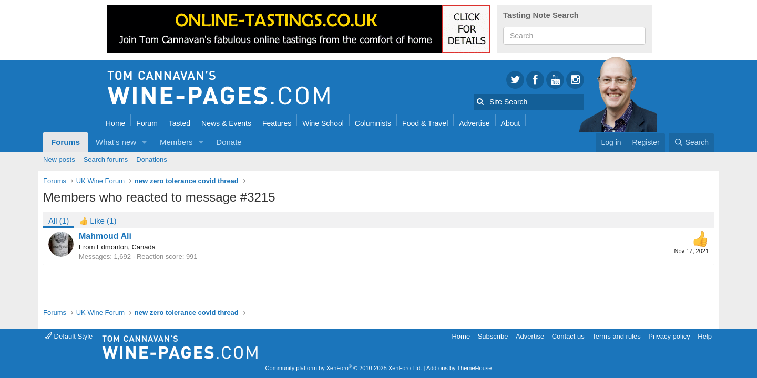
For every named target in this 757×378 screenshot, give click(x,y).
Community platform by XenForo (343, 368)
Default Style (69, 336)
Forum (146, 123)
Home (115, 123)
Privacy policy (669, 336)
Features (276, 123)
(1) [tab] (58, 220)
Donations (151, 159)
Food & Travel (425, 123)
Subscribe (493, 336)
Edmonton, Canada (126, 247)
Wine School (323, 123)
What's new (116, 142)
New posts (59, 159)
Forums (65, 142)
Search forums (106, 159)
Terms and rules (616, 336)
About (510, 123)
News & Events (226, 123)
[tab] (97, 220)
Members (176, 142)
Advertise (474, 123)
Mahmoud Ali (105, 236)
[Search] (691, 142)
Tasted (179, 123)
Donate (228, 142)
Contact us (568, 336)
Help (705, 336)
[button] (144, 142)
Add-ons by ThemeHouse (459, 368)
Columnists (373, 123)
